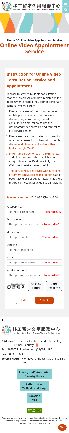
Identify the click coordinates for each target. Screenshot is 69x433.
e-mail (10, 257)
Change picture (36, 286)
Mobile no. (13, 232)
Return (25, 300)
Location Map (34, 398)
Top (62, 427)
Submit (44, 300)
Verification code (17, 270)
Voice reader (54, 286)
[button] (65, 6)
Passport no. (14, 206)
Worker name (15, 219)
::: (2, 3)
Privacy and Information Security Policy (34, 374)
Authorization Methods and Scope (34, 386)
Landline (12, 245)
